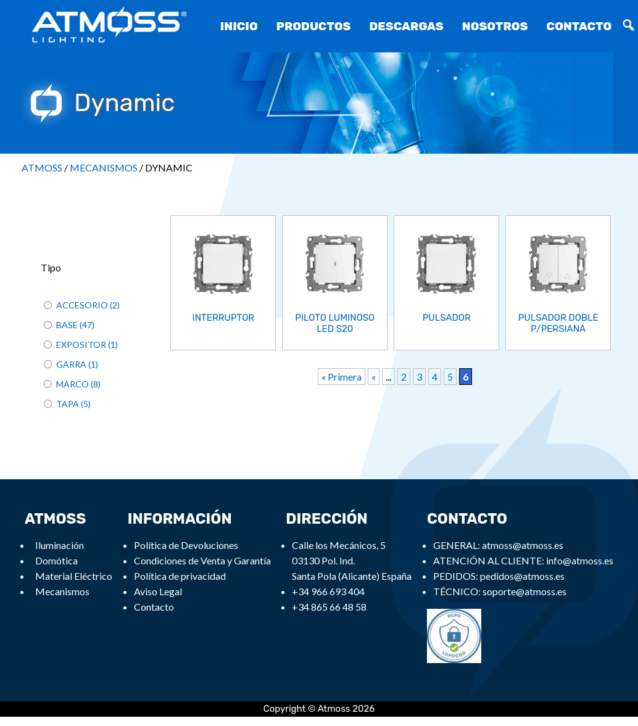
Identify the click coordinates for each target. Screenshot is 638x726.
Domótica (56, 560)
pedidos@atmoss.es (522, 576)
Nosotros (495, 26)
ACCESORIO (82, 305)
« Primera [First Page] (341, 375)
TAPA (67, 403)
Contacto (579, 26)
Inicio (239, 26)
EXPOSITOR (81, 344)
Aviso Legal (158, 591)
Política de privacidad (180, 576)
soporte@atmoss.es (524, 591)
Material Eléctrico (73, 576)
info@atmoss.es (579, 560)
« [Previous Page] (373, 375)
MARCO (72, 384)
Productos (313, 26)
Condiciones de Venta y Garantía (202, 560)
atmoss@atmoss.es (522, 545)
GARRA (71, 364)
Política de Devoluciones (186, 545)
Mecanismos (62, 591)
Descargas (406, 26)
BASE (67, 325)
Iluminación (59, 545)
